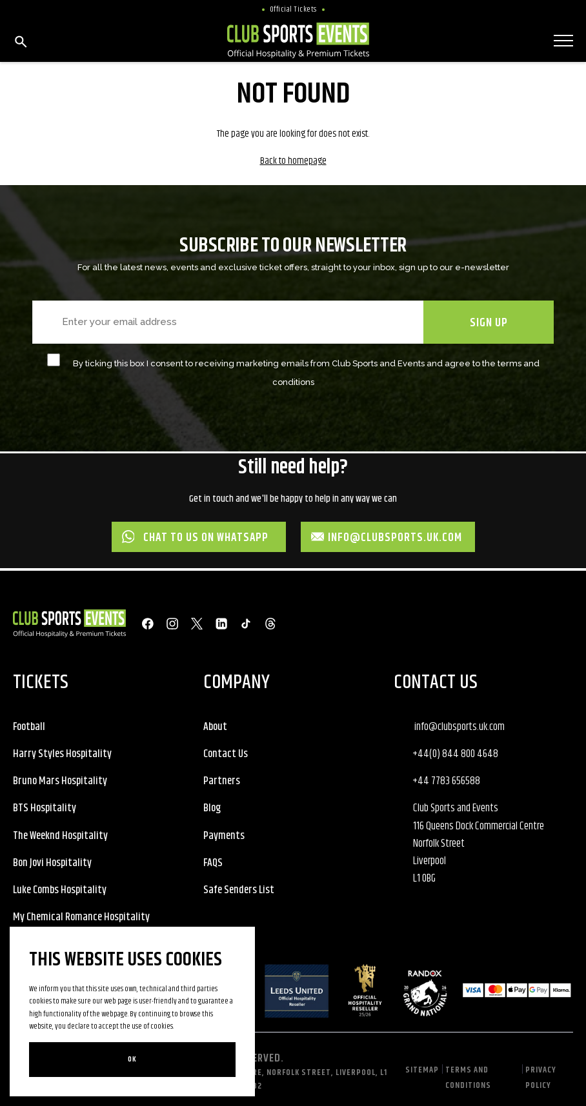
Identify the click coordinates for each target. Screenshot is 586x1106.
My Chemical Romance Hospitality (81, 917)
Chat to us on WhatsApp (195, 538)
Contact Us (225, 754)
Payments (224, 835)
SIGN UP (489, 323)
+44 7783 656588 (446, 781)
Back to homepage (293, 160)
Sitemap (422, 1069)
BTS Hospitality (44, 808)
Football (29, 726)
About (215, 726)
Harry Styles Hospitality (62, 754)
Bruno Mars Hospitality (60, 781)
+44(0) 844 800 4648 (455, 754)
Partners (221, 781)
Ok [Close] (132, 1059)
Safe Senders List (238, 890)
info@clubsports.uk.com (387, 538)
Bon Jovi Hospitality (52, 862)
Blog (212, 808)
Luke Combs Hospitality (59, 890)
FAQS (213, 862)
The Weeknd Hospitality (60, 835)
